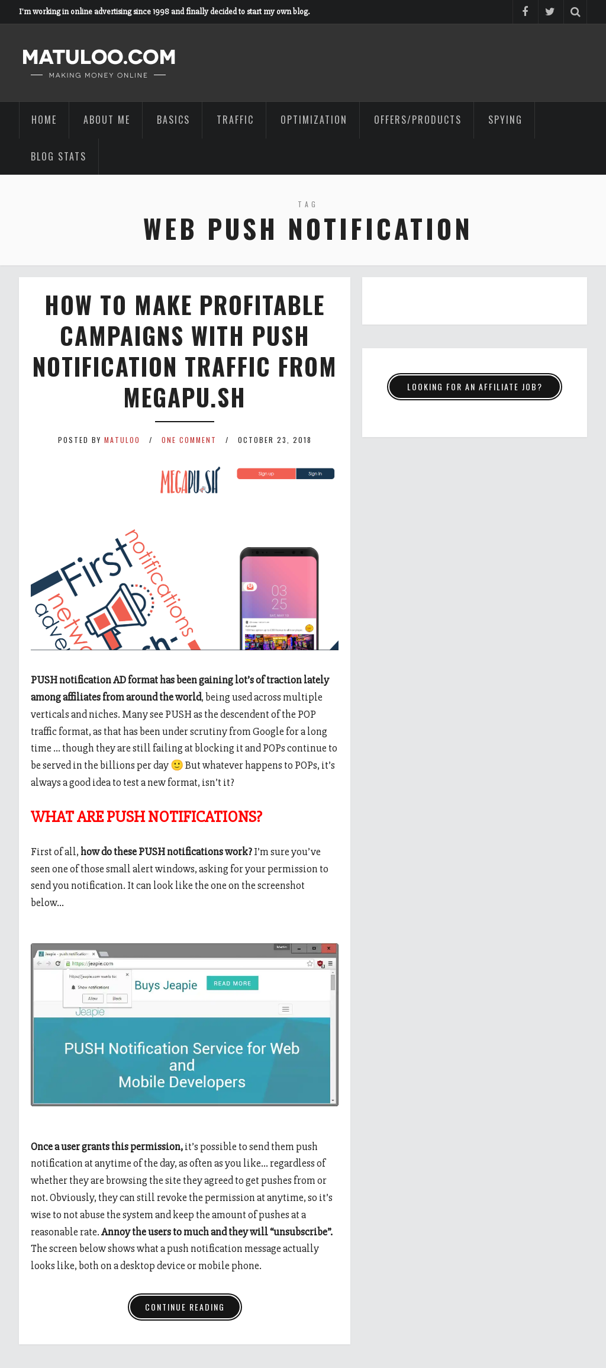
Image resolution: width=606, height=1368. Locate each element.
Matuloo (122, 440)
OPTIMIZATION (314, 120)
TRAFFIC (235, 120)
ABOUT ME (106, 120)
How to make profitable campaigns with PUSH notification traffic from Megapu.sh (185, 350)
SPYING (505, 120)
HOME (44, 120)
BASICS (173, 120)
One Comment (189, 440)
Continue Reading (185, 1306)
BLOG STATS (58, 156)
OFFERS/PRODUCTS (418, 120)
